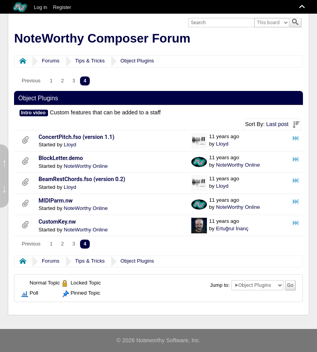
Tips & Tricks (90, 61)
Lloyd (70, 145)
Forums (50, 61)
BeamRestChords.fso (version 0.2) (82, 179)
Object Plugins (137, 61)
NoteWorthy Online (86, 166)
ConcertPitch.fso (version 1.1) (76, 137)
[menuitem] (31, 80)
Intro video (33, 113)
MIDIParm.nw (56, 200)
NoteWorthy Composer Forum (102, 38)
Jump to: (220, 285)
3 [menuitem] (73, 81)
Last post (277, 124)
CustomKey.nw (57, 222)
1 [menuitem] (51, 81)
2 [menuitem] (62, 81)
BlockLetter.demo (61, 158)
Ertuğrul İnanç (232, 228)
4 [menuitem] (85, 81)
